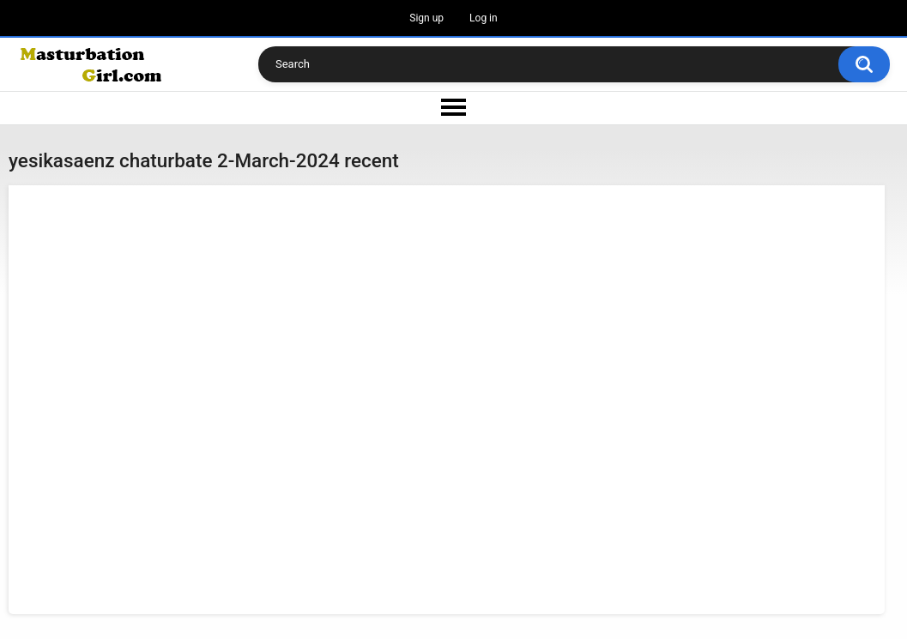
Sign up (426, 18)
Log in (483, 18)
